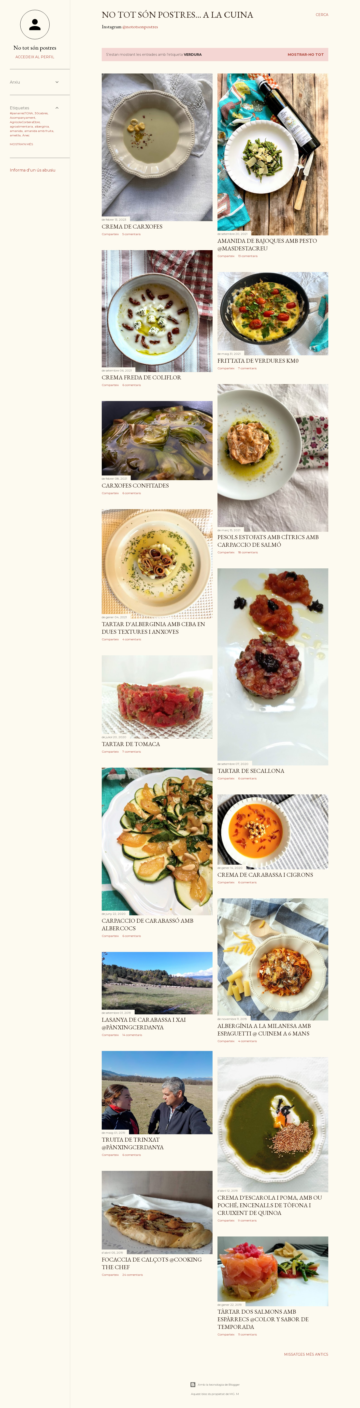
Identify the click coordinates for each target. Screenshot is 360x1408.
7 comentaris (247, 368)
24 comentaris (132, 1275)
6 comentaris (131, 385)
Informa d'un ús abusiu (33, 170)
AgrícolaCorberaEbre (25, 122)
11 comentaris (247, 1334)
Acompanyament (22, 117)
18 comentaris (248, 552)
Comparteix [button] (110, 234)
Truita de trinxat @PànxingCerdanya (133, 1143)
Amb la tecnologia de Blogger (215, 1385)
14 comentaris (132, 1035)
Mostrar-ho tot (306, 54)
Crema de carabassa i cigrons (265, 874)
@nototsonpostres (140, 26)
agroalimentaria (21, 126)
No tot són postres (35, 47)
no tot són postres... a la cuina (177, 14)
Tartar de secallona (250, 771)
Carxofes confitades (135, 485)
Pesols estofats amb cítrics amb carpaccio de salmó (268, 540)
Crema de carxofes (132, 226)
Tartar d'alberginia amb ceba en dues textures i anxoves (153, 627)
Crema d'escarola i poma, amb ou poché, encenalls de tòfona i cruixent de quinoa (269, 1205)
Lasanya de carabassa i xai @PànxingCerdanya (144, 1023)
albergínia (42, 126)
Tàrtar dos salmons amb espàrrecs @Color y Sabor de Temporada (263, 1319)
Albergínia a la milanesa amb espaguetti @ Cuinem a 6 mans (264, 1029)
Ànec (25, 135)
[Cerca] (322, 15)
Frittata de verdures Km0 (258, 360)
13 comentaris (248, 256)
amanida (16, 131)
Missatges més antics (306, 1354)
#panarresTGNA (21, 113)
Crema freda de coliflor (141, 377)
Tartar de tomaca (131, 744)
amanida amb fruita (38, 131)
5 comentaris (131, 234)
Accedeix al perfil (34, 57)
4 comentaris (131, 639)
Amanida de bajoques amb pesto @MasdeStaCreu (267, 244)
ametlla (15, 135)
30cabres (41, 113)
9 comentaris (247, 1220)
